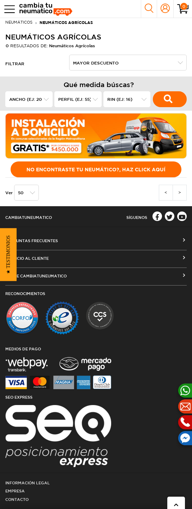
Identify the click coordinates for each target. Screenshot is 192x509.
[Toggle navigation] (8, 9)
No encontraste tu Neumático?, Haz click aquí (96, 169)
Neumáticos (18, 22)
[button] (8, 254)
